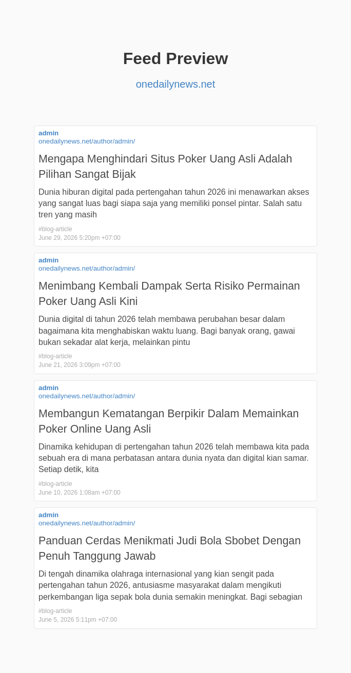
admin (48, 133)
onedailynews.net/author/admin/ (86, 141)
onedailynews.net (176, 84)
